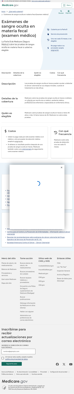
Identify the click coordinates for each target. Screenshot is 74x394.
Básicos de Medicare (9, 269)
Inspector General (63, 271)
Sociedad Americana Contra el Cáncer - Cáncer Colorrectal (28, 243)
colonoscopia (27, 149)
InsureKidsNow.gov (45, 270)
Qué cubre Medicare (9, 279)
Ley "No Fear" (62, 267)
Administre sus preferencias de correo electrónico (26, 318)
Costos (52, 73)
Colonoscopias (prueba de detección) (20, 196)
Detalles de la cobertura (18, 74)
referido (30, 100)
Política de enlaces (7, 374)
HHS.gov (42, 281)
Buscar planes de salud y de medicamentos (26, 265)
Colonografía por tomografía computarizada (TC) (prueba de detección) (32, 199)
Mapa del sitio (6, 283)
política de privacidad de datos (16, 359)
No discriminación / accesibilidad (27, 372)
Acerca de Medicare (8, 372)
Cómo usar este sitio (22, 374)
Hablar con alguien (27, 312)
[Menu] (66, 5)
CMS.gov (42, 277)
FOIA (58, 263)
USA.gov (42, 285)
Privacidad (43, 372)
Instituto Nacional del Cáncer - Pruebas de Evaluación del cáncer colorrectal (34, 229)
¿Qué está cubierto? (16, 12)
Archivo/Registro (63, 275)
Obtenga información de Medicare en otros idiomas (27, 305)
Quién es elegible (37, 74)
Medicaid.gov (43, 273)
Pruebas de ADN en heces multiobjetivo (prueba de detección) (29, 205)
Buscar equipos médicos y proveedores (25, 280)
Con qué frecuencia (61, 74)
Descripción (6, 73)
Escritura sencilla (37, 374)
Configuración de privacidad (58, 372)
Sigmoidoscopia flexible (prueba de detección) (23, 202)
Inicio (3, 12)
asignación (55, 50)
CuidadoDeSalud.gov (46, 266)
